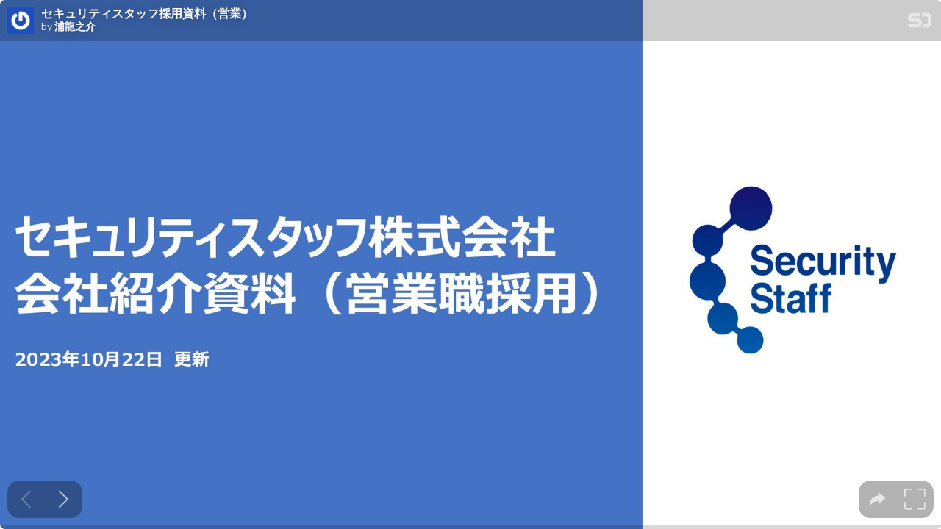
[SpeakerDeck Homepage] (919, 23)
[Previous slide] (26, 499)
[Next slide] (63, 499)
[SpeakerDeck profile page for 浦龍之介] (20, 21)
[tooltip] (877, 499)
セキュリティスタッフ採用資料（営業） (147, 13)
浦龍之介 (75, 26)
